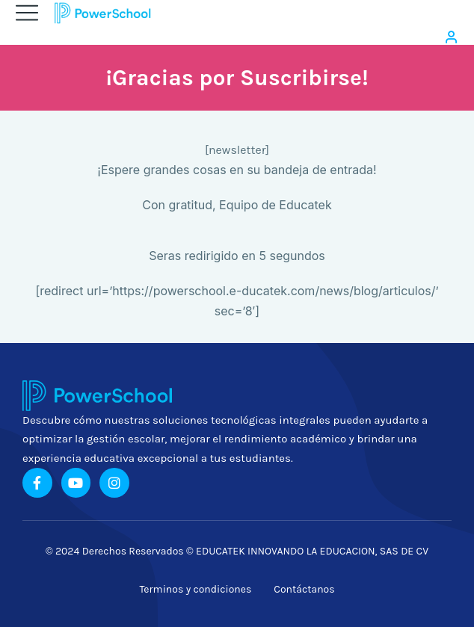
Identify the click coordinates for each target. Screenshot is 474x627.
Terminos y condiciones (195, 589)
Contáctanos (304, 589)
